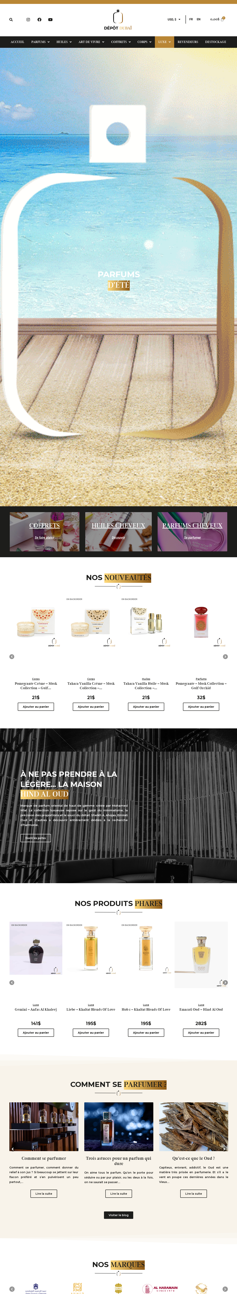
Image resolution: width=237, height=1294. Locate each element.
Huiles (146, 678)
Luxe (36, 1004)
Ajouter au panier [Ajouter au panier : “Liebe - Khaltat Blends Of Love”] (91, 1032)
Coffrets (44, 526)
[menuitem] (191, 19)
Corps (36, 678)
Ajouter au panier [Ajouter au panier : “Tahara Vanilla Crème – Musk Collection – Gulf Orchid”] (91, 706)
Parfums (201, 678)
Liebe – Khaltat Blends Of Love (91, 1009)
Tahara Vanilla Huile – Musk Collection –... (146, 686)
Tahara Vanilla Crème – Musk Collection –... (91, 686)
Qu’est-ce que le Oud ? (193, 1158)
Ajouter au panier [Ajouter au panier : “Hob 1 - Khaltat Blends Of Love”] (146, 1032)
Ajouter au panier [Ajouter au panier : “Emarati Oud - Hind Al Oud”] (201, 1032)
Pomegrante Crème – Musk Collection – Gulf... (36, 686)
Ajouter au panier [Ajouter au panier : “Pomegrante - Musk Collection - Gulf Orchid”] (201, 706)
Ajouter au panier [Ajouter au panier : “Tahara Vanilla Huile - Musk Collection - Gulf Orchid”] (146, 706)
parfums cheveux (192, 526)
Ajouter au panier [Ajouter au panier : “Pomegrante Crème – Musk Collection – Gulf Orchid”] (36, 706)
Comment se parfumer (44, 1158)
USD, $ (172, 19)
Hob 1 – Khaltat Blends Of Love (146, 1009)
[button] (11, 656)
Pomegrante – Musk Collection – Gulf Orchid (201, 686)
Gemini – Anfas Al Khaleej (36, 1009)
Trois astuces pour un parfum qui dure (118, 1161)
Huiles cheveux (118, 526)
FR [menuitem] (191, 19)
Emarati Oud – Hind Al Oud (201, 1009)
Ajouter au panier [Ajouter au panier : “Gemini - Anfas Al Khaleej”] (36, 1032)
